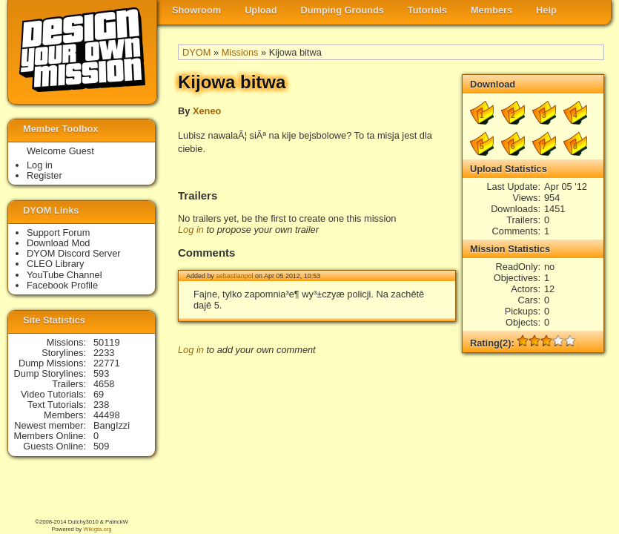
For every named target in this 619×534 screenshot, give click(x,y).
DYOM (196, 52)
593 (101, 373)
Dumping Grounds (342, 10)
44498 (106, 415)
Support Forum (58, 232)
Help (546, 10)
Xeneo (207, 110)
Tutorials (427, 10)
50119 (106, 342)
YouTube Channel (64, 274)
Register (44, 175)
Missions (240, 52)
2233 (103, 352)
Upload (261, 10)
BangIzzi (111, 425)
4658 (103, 383)
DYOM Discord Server (74, 253)
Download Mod (58, 242)
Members (491, 10)
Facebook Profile (62, 285)
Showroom (196, 10)
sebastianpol (234, 276)
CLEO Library (56, 263)
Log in (191, 229)
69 (98, 394)
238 (101, 404)
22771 (106, 363)
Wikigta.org (97, 529)
